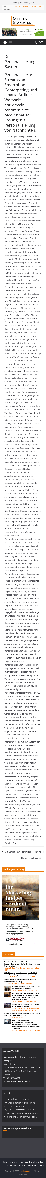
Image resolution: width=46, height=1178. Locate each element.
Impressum (13, 1162)
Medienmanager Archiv (36, 1165)
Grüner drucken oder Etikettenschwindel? (23, 851)
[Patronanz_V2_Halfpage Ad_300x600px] (20, 877)
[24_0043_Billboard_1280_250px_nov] (23, 29)
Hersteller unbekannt (32, 858)
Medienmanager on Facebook (17, 1128)
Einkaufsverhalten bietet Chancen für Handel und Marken (27, 7)
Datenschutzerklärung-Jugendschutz (31, 1162)
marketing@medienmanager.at (17, 1081)
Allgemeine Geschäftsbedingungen (14, 1165)
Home (5, 1162)
